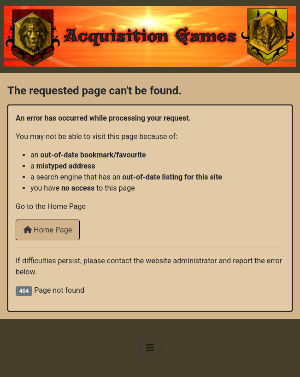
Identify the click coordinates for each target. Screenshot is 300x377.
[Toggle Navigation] (150, 348)
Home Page (48, 230)
